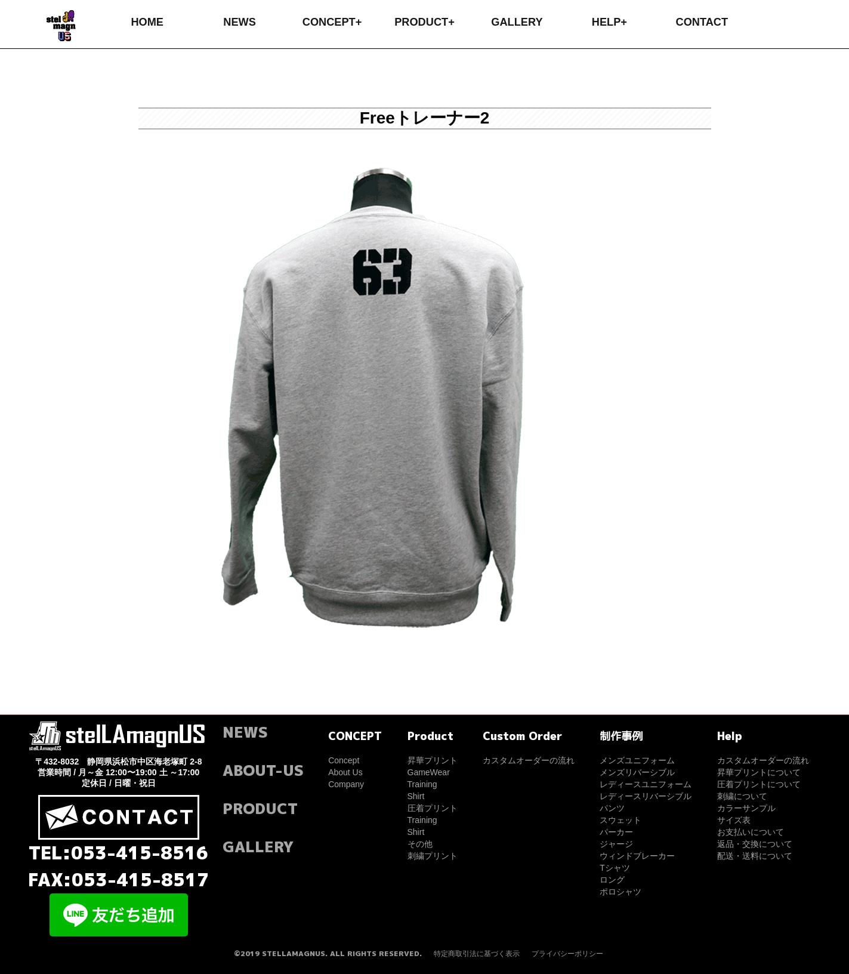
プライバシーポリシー (567, 954)
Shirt (416, 796)
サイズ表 (734, 820)
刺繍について (742, 796)
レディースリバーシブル (645, 796)
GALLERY (516, 22)
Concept (343, 760)
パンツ (612, 808)
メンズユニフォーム (637, 760)
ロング (612, 879)
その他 (420, 844)
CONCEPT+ (332, 22)
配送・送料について (754, 856)
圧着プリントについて (759, 784)
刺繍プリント (432, 856)
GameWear (428, 772)
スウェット (620, 820)
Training (422, 784)
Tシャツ (615, 868)
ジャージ (616, 844)
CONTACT (702, 22)
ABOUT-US (263, 770)
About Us (345, 772)
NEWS (239, 22)
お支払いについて (750, 832)
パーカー (616, 832)
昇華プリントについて (759, 772)
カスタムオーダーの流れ (529, 760)
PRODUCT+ (424, 22)
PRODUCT (260, 808)
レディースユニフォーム (645, 784)
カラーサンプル (746, 808)
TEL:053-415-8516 (118, 852)
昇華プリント (432, 760)
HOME (147, 22)
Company (346, 784)
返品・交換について (754, 844)
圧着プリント (432, 808)
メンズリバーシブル (637, 772)
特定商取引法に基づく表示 (477, 954)
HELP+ (609, 22)
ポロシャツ (620, 891)
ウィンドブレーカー (637, 856)
